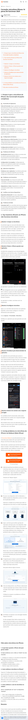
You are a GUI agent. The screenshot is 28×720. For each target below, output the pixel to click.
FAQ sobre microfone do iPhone (10, 87)
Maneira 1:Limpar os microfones (12, 63)
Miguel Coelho (7, 15)
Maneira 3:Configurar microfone (12, 70)
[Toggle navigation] (25, 2)
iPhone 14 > (8, 6)
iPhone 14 (15, 16)
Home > (4, 6)
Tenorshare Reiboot (6, 438)
